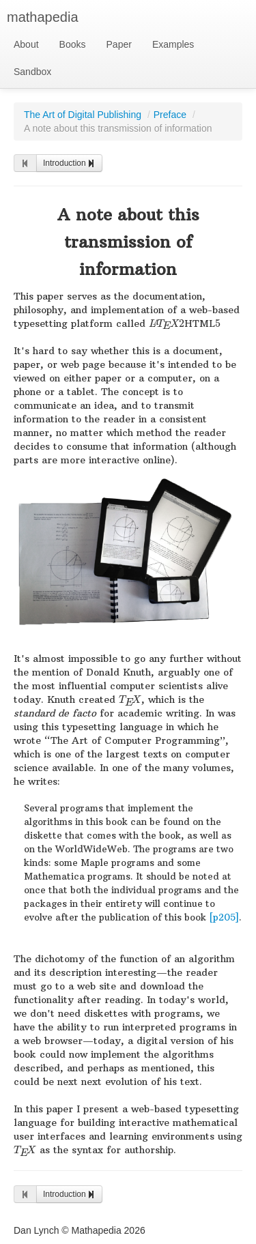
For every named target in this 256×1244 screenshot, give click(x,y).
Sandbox (32, 71)
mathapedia (43, 17)
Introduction (69, 163)
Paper (119, 44)
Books (72, 44)
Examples (173, 44)
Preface (170, 114)
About (26, 44)
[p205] (224, 917)
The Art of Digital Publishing (82, 114)
